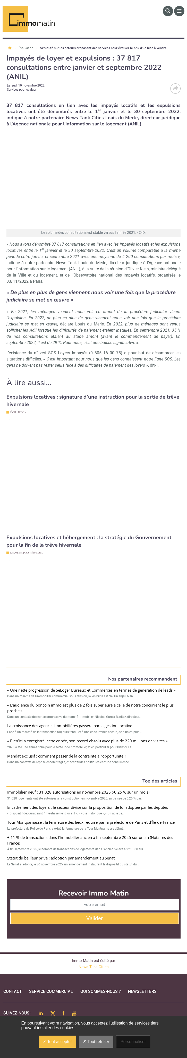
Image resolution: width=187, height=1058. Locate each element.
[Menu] (179, 11)
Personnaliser (133, 1041)
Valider (94, 914)
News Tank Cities (94, 962)
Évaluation (26, 48)
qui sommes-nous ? (100, 986)
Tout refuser (96, 1041)
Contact (12, 986)
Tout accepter (57, 1041)
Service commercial (51, 986)
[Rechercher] (168, 11)
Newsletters (142, 986)
